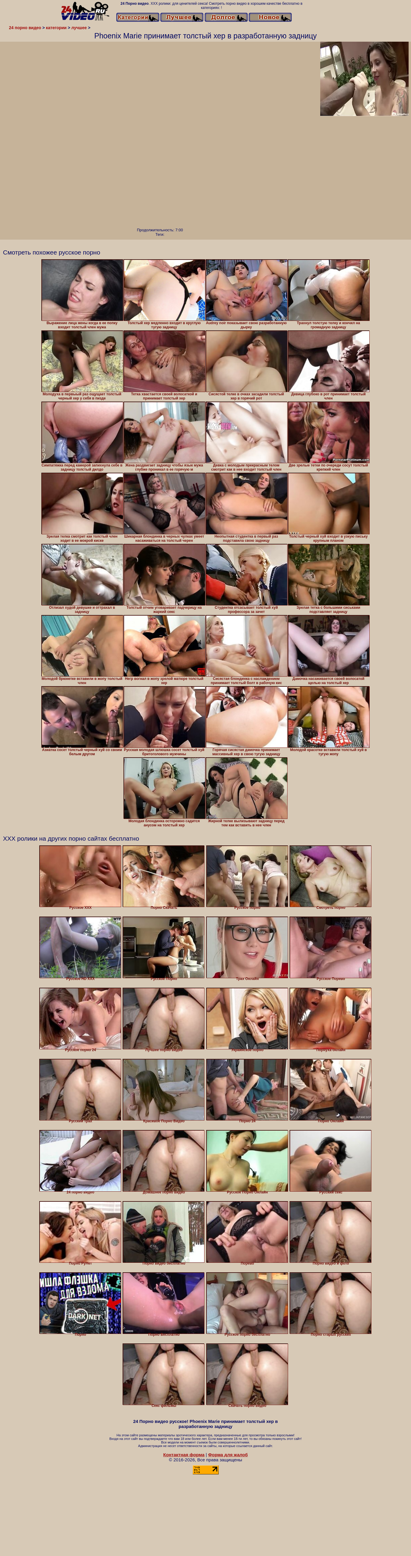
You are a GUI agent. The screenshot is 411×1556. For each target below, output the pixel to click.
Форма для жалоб (228, 1454)
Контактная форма (183, 1454)
